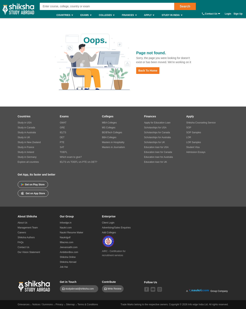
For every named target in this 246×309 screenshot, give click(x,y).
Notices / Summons (42, 304)
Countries (65, 15)
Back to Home (147, 70)
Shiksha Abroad (68, 262)
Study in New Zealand (29, 142)
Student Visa (193, 147)
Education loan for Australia (158, 157)
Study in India (173, 15)
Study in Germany (27, 157)
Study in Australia (27, 132)
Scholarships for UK (154, 142)
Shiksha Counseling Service (200, 122)
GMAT (63, 122)
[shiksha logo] (34, 285)
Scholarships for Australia (157, 137)
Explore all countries (28, 162)
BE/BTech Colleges (112, 132)
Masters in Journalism (113, 147)
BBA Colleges (109, 137)
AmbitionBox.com (69, 252)
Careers (22, 232)
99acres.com (66, 242)
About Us (22, 222)
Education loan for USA (156, 147)
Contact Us (211, 13)
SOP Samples (193, 132)
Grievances (24, 304)
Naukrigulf (65, 237)
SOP (188, 127)
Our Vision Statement (29, 252)
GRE (62, 127)
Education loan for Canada (158, 152)
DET (62, 137)
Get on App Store (33, 193)
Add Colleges (109, 232)
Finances (130, 15)
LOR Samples (193, 142)
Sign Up (238, 13)
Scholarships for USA (155, 127)
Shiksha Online (68, 257)
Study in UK (24, 137)
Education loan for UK (155, 162)
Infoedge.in (65, 222)
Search (185, 6)
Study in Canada (26, 127)
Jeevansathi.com (69, 247)
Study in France (26, 147)
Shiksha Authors (26, 237)
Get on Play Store (33, 184)
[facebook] (146, 289)
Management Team (28, 227)
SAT (62, 147)
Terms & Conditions (88, 304)
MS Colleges (108, 127)
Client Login (108, 222)
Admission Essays (195, 152)
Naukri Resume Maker (71, 232)
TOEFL (63, 152)
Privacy (59, 304)
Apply (150, 15)
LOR (188, 137)
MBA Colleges (109, 122)
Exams (86, 15)
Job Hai (64, 267)
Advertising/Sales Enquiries (116, 227)
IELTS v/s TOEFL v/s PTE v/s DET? (78, 162)
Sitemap (70, 304)
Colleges (108, 15)
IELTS (63, 132)
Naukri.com (66, 227)
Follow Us (150, 282)
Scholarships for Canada (157, 132)
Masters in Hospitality (113, 142)
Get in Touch (68, 281)
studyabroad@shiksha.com (80, 289)
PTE (62, 142)
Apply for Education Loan (157, 122)
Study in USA (25, 122)
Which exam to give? (71, 157)
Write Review (114, 289)
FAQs (21, 242)
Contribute (109, 281)
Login (228, 13)
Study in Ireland (26, 152)
